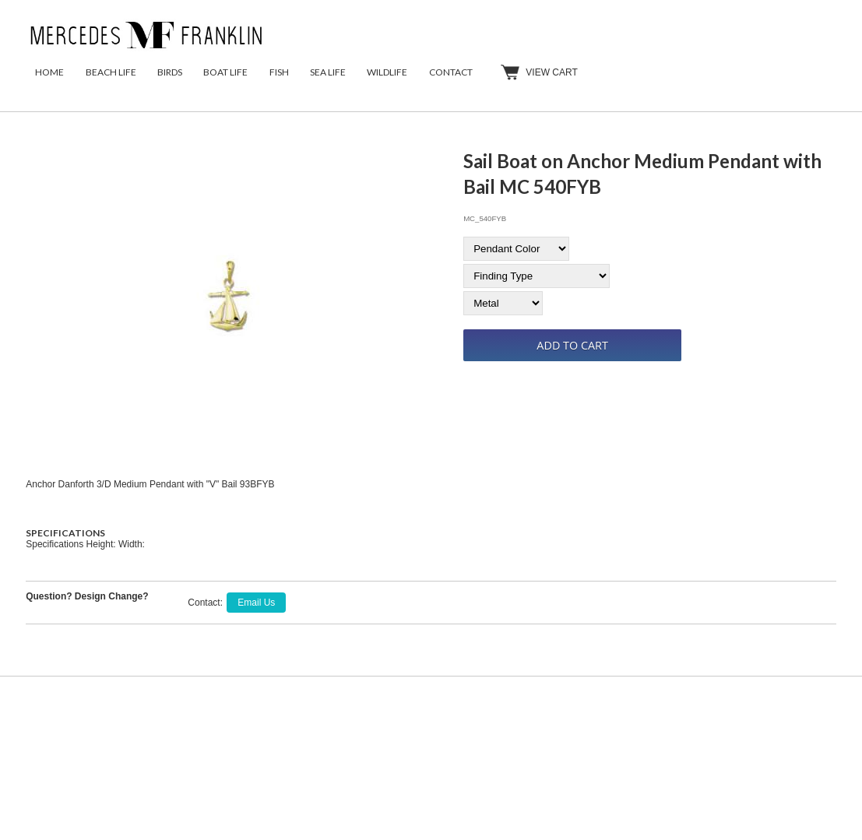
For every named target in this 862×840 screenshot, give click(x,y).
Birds (169, 72)
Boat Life (225, 72)
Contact (451, 72)
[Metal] (503, 303)
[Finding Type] (536, 276)
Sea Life (328, 72)
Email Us (256, 602)
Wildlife (387, 72)
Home (49, 72)
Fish (279, 72)
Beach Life (111, 72)
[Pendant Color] (516, 249)
